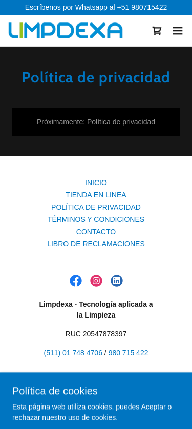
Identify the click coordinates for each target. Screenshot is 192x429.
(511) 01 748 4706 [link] (73, 353)
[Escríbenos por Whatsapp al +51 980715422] (96, 7)
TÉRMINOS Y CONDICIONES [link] (96, 219)
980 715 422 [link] (128, 353)
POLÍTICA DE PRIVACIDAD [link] (96, 207)
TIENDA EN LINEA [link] (96, 195)
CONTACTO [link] (96, 232)
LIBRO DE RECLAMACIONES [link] (96, 244)
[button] (177, 30)
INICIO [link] (96, 182)
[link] (65, 30)
